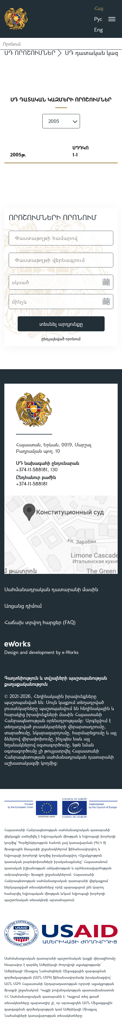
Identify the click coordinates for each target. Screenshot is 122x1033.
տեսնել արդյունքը (61, 323)
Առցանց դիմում (23, 605)
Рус (98, 18)
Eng (98, 29)
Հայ (98, 8)
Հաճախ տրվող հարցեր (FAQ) (40, 622)
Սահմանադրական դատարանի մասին (51, 589)
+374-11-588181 (32, 469)
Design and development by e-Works (41, 652)
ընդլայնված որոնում (61, 338)
